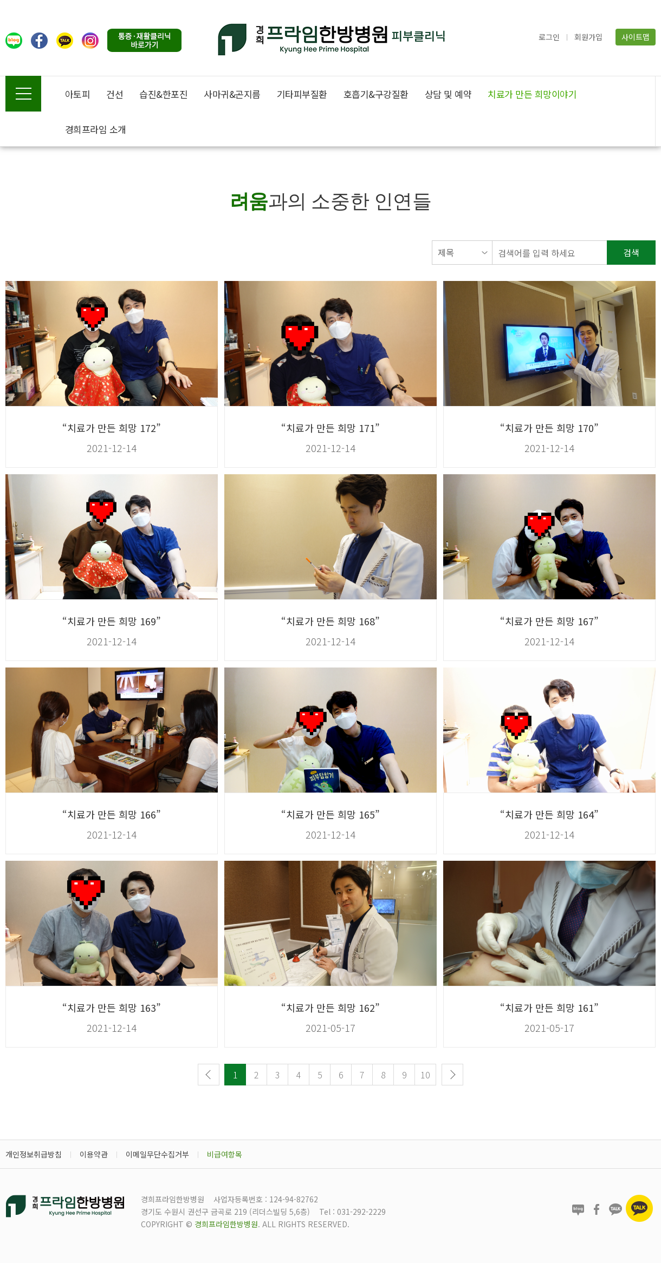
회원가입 (588, 36)
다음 (452, 1074)
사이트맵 (635, 36)
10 (425, 1074)
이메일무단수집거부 (157, 1154)
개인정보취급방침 (33, 1154)
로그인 (549, 36)
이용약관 (94, 1154)
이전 (208, 1074)
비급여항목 (224, 1154)
